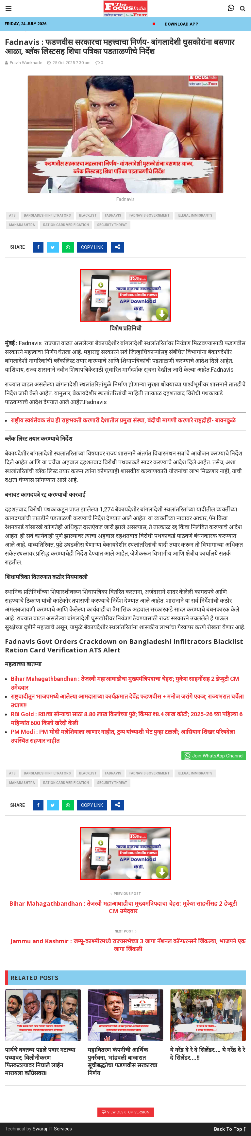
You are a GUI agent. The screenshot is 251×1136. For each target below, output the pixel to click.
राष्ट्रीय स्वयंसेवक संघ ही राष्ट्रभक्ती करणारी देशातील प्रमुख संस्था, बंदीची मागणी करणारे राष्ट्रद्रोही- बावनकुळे (123, 420)
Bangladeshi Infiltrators (47, 215)
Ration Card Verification (66, 225)
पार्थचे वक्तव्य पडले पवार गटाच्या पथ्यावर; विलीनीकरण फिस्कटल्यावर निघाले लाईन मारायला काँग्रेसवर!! (40, 1061)
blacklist (88, 215)
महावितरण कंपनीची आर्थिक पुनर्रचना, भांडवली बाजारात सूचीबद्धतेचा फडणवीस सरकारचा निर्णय (122, 1061)
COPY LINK (92, 247)
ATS (12, 215)
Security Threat (112, 225)
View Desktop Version (125, 1112)
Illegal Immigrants (195, 215)
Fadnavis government (149, 215)
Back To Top (230, 1128)
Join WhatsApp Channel (213, 756)
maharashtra (22, 225)
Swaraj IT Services (52, 1129)
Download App (181, 24)
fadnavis (113, 215)
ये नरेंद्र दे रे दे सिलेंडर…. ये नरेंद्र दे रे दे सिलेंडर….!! (207, 1053)
